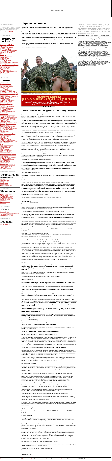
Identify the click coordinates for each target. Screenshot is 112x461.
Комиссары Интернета (6, 90)
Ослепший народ (4, 136)
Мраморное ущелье (5, 84)
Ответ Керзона (4, 138)
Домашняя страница (26, 458)
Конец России (4, 57)
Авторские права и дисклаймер (7, 459)
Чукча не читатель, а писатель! (8, 155)
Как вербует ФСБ (4, 131)
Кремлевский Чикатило (6, 56)
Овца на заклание (5, 161)
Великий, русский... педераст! (8, 157)
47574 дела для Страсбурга (7, 51)
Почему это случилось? (6, 97)
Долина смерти (4, 82)
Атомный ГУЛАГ (4, 110)
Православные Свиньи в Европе (8, 128)
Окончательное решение (6, 47)
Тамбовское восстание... (6, 214)
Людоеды (2, 69)
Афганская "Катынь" (5, 68)
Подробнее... (11, 31)
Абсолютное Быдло (5, 158)
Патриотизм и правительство (7, 100)
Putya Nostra (3, 112)
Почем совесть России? (6, 198)
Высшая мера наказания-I (7, 86)
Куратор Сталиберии (5, 168)
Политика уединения (4, 458)
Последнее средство (5, 70)
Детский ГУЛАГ (4, 88)
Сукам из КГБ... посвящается (7, 91)
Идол (1, 144)
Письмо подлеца (4, 87)
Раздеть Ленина (4, 149)
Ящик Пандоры (4, 95)
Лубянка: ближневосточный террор (9, 65)
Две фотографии (4, 125)
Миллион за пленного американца (9, 96)
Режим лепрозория (5, 63)
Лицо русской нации (5, 139)
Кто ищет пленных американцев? (9, 94)
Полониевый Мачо (5, 67)
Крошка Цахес (4, 59)
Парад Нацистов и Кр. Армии (7, 134)
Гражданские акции (56, 458)
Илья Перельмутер (5, 224)
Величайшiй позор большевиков (8, 122)
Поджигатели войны (5, 109)
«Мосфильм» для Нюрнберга (7, 118)
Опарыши (2, 130)
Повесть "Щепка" (4, 212)
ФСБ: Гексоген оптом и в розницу (8, 62)
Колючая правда (4, 180)
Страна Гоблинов (4, 162)
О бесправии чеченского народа (8, 71)
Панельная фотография (6, 108)
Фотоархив (43, 458)
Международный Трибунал (7, 45)
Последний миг (4, 107)
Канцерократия (4, 156)
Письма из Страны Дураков (7, 140)
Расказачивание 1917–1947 (7, 165)
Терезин (2, 132)
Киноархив (48, 458)
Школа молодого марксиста (7, 115)
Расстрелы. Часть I (5, 181)
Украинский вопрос (5, 121)
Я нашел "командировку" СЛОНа (8, 92)
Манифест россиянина (6, 150)
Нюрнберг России (5, 48)
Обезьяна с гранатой (5, 151)
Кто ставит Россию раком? (7, 129)
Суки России (3, 167)
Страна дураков (4, 98)
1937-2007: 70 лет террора (7, 66)
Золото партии (4, 114)
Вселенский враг (4, 58)
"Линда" (2, 53)
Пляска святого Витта (6, 127)
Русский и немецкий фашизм (7, 111)
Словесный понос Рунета (7, 116)
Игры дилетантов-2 (5, 142)
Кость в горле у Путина (6, 101)
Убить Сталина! (4, 89)
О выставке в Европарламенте (8, 154)
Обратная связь (64, 458)
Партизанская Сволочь (6, 152)
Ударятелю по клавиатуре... (7, 126)
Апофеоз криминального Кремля (8, 50)
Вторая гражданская (5, 102)
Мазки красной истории (6, 104)
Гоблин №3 (3, 137)
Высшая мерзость (5, 160)
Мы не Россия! (4, 195)
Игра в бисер (3, 61)
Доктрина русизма (5, 99)
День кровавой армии (6, 185)
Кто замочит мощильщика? (7, 159)
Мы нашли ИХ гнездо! (6, 197)
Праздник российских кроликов (8, 119)
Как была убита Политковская (8, 124)
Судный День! (4, 46)
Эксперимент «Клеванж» (6, 145)
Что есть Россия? (4, 72)
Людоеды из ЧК (4, 120)
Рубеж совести (4, 73)
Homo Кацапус (4, 164)
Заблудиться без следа (6, 166)
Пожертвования (71, 458)
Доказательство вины (6, 194)
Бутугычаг (3, 179)
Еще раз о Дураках (5, 147)
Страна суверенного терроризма (8, 117)
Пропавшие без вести (6, 52)
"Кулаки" (2, 105)
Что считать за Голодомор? (7, 106)
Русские (2, 148)
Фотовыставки (38, 458)
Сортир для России (5, 199)
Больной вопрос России (6, 196)
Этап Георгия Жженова (6, 85)
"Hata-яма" (3, 203)
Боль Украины (4, 183)
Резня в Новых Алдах (6, 49)
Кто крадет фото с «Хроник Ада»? (9, 141)
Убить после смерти (5, 60)
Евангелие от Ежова (5, 146)
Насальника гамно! (5, 202)
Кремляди (3, 55)
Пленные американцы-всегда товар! (9, 213)
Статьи (32, 458)
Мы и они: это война (5, 135)
